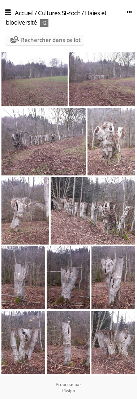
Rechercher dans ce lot (51, 39)
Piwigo (68, 390)
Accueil (24, 13)
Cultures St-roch (59, 13)
